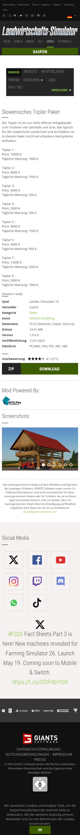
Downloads (23, 4)
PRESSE (40, 759)
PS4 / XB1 (15, 87)
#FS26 (15, 634)
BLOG (7, 41)
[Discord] (38, 15)
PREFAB (13, 80)
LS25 (51, 80)
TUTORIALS (64, 41)
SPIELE (18, 41)
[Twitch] (33, 15)
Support (57, 4)
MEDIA (30, 41)
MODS (50, 41)
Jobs (5, 9)
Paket (33, 313)
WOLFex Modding (41, 318)
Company (68, 4)
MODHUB (13, 72)
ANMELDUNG (59, 90)
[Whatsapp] (4, 15)
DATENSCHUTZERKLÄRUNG (39, 749)
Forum (35, 4)
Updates (46, 4)
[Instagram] (27, 15)
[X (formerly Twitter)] (10, 15)
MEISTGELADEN (52, 71)
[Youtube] (21, 15)
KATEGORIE (31, 80)
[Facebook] (15, 15)
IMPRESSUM (62, 754)
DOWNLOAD (49, 369)
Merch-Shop (9, 4)
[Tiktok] (44, 15)
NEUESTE (30, 71)
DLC (40, 41)
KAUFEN (40, 51)
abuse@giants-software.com (40, 511)
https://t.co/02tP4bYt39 (40, 682)
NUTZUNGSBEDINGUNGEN (27, 754)
